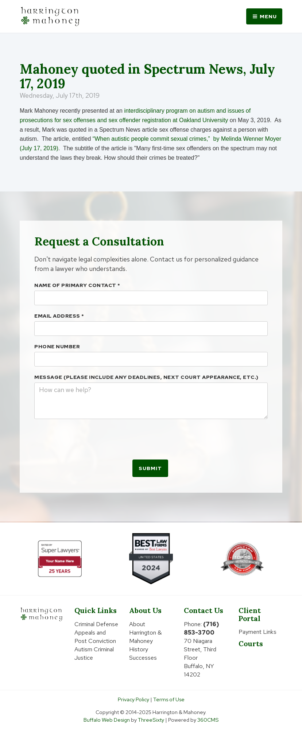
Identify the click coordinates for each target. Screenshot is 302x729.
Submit (150, 468)
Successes (143, 658)
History (138, 649)
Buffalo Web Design (107, 719)
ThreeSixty (151, 719)
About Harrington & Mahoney (145, 632)
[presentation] (89, 438)
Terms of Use (169, 699)
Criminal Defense (96, 624)
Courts (251, 643)
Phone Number (57, 346)
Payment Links (257, 632)
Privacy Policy (133, 699)
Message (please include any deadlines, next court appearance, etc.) (146, 377)
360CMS (208, 719)
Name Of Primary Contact (77, 285)
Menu (264, 16)
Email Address (59, 316)
